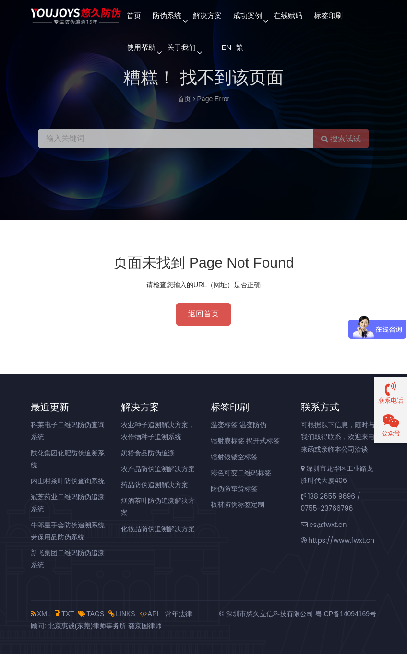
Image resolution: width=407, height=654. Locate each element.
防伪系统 (167, 16)
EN (226, 47)
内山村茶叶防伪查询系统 (68, 481)
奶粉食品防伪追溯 (148, 453)
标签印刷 (328, 16)
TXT (64, 614)
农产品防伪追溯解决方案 (158, 469)
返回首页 (203, 314)
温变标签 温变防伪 (238, 425)
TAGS (91, 614)
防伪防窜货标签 (234, 488)
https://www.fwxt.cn (338, 540)
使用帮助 (141, 47)
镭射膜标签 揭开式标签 (245, 440)
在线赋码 (288, 16)
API (149, 614)
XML (40, 614)
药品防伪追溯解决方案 (154, 485)
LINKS (121, 614)
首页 (134, 16)
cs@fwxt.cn (324, 524)
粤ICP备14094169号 (345, 614)
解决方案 (207, 16)
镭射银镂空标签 (234, 457)
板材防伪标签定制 (237, 504)
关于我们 (181, 47)
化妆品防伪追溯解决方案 (158, 529)
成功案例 (247, 16)
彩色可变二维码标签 (241, 473)
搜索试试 (341, 139)
